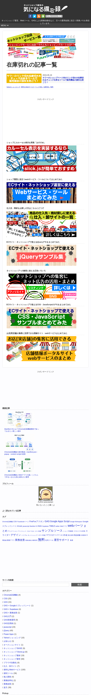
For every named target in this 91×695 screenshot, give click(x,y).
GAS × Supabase (11, 609)
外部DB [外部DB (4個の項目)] (83, 535)
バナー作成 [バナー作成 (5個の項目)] (41, 535)
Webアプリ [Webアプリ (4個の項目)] (63, 526)
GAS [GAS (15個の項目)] (47, 521)
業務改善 (7, 684)
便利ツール (8, 673)
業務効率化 (8, 680)
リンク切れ (39, 87)
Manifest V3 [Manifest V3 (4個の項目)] (33, 526)
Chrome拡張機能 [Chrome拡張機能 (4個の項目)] (7, 521)
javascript (8, 627)
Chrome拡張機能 (11, 595)
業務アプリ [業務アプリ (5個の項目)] (11, 540)
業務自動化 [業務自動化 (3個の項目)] (28, 540)
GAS (6, 602)
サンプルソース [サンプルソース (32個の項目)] (52, 530)
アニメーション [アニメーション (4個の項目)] (13, 531)
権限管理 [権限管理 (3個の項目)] (34, 540)
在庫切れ (46, 87)
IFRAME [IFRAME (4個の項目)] (19, 526)
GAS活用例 (8, 623)
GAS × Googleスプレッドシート (17, 606)
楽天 (5, 687)
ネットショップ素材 (12, 655)
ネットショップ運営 (12, 659)
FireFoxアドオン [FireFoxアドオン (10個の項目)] (36, 521)
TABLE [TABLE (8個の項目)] (52, 526)
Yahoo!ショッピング (13, 87)
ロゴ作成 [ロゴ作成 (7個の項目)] (63, 535)
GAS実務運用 (9, 620)
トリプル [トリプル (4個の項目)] (24, 535)
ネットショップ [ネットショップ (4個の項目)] (32, 535)
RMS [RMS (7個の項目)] (40, 526)
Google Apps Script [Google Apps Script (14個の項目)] (60, 521)
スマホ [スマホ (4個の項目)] (76, 531)
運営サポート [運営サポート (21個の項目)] (62, 539)
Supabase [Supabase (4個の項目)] (45, 526)
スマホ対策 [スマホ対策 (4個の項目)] (81, 531)
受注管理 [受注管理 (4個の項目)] (71, 535)
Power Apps (9, 634)
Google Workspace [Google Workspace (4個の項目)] (76, 521)
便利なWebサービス (28, 87)
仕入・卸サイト (10, 666)
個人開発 (7, 677)
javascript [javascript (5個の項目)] (26, 526)
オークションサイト (12, 645)
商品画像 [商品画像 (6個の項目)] (77, 535)
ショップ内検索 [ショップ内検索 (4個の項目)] (68, 531)
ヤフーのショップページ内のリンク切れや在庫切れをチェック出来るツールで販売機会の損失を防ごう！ (63, 80)
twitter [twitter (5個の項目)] (57, 526)
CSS (5, 599)
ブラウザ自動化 (10, 663)
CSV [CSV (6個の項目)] (15, 521)
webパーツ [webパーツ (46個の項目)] (75, 525)
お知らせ (7, 641)
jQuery (6, 631)
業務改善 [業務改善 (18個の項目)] (20, 540)
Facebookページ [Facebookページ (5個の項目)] (23, 521)
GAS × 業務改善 (10, 613)
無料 (51, 87)
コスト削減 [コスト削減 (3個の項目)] (38, 531)
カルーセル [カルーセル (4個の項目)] (30, 531)
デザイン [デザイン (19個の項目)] (16, 534)
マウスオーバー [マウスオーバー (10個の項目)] (53, 535)
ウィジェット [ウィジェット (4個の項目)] (22, 531)
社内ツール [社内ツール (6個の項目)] (49, 540)
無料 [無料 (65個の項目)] (41, 539)
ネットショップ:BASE (13, 648)
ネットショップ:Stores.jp (14, 652)
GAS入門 (7, 616)
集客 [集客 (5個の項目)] (71, 540)
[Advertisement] (45, 117)
